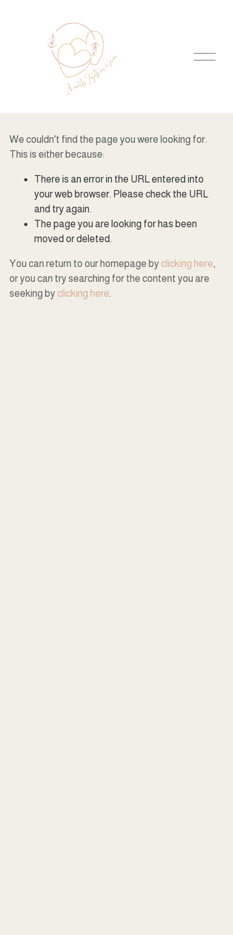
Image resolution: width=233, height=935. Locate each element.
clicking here (187, 263)
